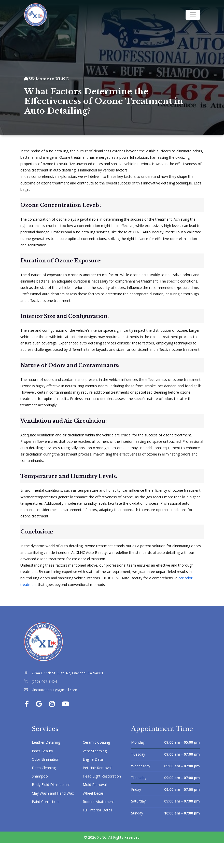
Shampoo (40, 776)
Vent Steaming (95, 750)
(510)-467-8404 (44, 681)
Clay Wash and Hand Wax (53, 793)
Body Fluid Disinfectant (51, 784)
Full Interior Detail (97, 810)
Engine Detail (93, 759)
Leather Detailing (46, 742)
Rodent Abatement (98, 801)
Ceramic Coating (96, 742)
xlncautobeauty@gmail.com (54, 689)
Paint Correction (45, 801)
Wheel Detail (93, 793)
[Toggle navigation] (193, 15)
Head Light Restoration (102, 776)
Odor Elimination (45, 759)
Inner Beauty (42, 750)
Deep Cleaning (44, 767)
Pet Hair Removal (97, 767)
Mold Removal (95, 784)
